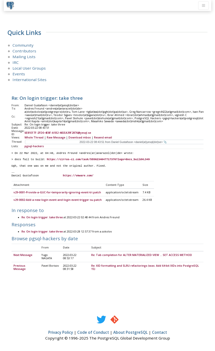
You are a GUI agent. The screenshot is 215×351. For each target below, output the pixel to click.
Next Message (23, 255)
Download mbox (79, 137)
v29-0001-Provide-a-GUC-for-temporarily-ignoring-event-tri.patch (57, 192)
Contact (159, 332)
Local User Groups (29, 68)
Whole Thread (34, 137)
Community (23, 45)
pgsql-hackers (34, 146)
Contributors (24, 50)
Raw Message (56, 137)
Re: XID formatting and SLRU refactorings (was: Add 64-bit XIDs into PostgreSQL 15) (145, 267)
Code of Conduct (93, 332)
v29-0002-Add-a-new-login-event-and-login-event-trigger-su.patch (58, 200)
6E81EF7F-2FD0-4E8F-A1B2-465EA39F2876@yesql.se (57, 132)
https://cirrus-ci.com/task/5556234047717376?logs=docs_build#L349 (98, 159)
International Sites (29, 79)
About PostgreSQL (130, 332)
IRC (15, 62)
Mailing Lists (24, 56)
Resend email (103, 137)
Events (18, 73)
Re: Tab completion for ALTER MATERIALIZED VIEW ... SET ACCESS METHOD (141, 255)
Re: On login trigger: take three (42, 217)
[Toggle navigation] (203, 5)
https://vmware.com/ (78, 175)
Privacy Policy (60, 332)
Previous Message (20, 267)
